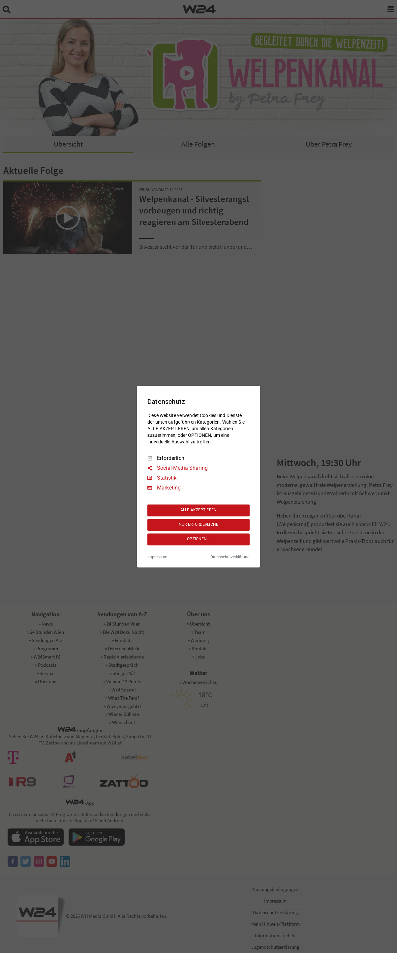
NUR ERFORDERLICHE (198, 524)
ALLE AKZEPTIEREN (198, 510)
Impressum (157, 557)
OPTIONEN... (198, 539)
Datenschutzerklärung (230, 557)
